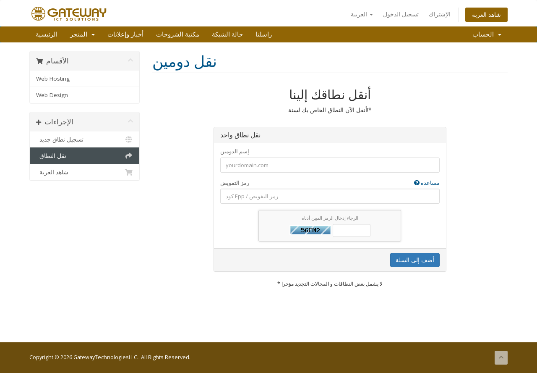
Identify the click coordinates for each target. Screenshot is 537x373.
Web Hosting (53, 78)
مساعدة (427, 182)
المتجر (82, 34)
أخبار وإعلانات (125, 34)
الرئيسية (46, 34)
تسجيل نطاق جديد (84, 139)
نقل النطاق (84, 156)
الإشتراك (440, 14)
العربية (362, 14)
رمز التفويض (330, 183)
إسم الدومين (234, 151)
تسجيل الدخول (401, 14)
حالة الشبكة (227, 34)
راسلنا (263, 34)
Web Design (52, 95)
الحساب (486, 34)
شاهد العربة (486, 14)
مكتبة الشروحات (177, 34)
